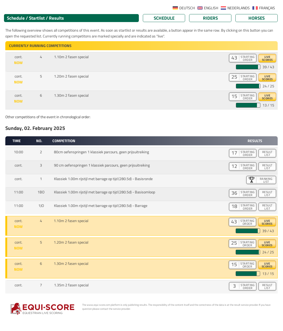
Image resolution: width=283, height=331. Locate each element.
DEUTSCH (187, 8)
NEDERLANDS (238, 8)
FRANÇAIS (267, 8)
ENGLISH (211, 8)
